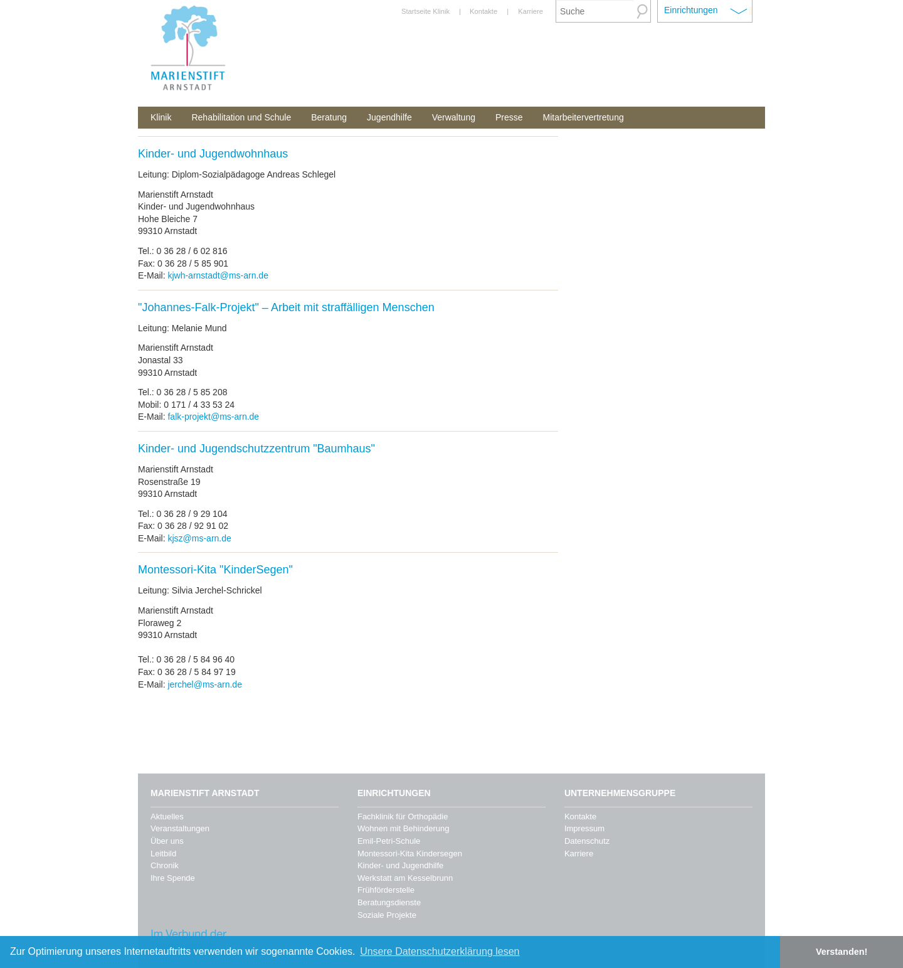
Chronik (164, 865)
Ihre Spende (172, 878)
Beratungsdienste (389, 902)
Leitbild (163, 853)
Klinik (160, 117)
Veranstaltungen (179, 828)
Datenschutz (587, 841)
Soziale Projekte (386, 915)
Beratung (329, 117)
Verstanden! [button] (841, 952)
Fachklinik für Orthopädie (402, 816)
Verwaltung (453, 117)
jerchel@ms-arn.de (204, 684)
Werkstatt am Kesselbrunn (405, 878)
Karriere (530, 11)
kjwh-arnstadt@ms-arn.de (217, 275)
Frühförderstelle (386, 890)
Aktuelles (167, 816)
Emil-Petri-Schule (388, 841)
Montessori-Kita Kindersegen (409, 853)
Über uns (167, 841)
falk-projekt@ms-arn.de (213, 417)
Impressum (584, 828)
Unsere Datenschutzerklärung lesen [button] (439, 951)
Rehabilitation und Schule (241, 117)
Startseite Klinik (425, 11)
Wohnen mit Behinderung (403, 828)
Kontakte (483, 11)
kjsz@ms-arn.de (199, 538)
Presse (509, 117)
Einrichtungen (691, 10)
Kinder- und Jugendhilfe (400, 865)
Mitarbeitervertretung (583, 117)
